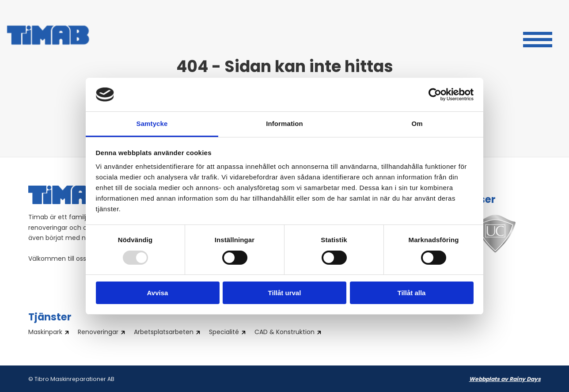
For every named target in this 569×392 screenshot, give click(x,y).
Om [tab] (416, 123)
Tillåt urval (284, 293)
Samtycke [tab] (152, 123)
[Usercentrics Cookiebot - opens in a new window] (435, 94)
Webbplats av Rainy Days (505, 379)
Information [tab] (284, 123)
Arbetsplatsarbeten (163, 333)
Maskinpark (45, 333)
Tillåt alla (412, 293)
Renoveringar (98, 333)
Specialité (224, 333)
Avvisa (157, 293)
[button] (537, 38)
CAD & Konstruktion (284, 333)
